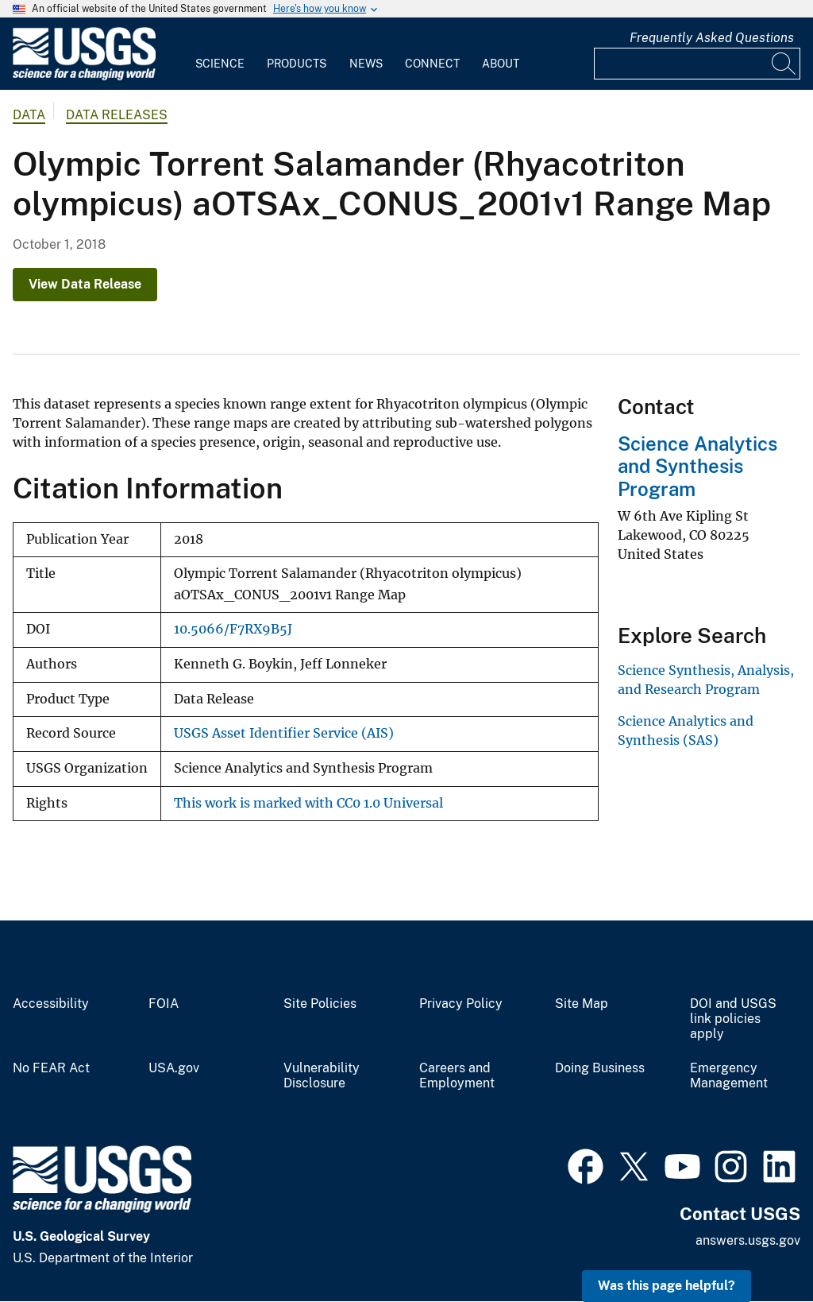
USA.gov (173, 1068)
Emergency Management (729, 1076)
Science (220, 63)
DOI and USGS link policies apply (733, 1019)
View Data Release (85, 284)
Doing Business (600, 1068)
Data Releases (117, 114)
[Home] (84, 76)
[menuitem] (220, 54)
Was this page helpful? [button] (666, 1285)
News (366, 63)
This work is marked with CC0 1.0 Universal (308, 803)
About (500, 63)
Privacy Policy (461, 1004)
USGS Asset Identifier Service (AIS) (284, 733)
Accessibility (51, 1004)
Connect (432, 63)
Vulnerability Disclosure (321, 1076)
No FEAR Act (51, 1068)
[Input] (697, 63)
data (29, 114)
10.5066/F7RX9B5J (233, 629)
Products (296, 63)
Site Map (581, 1004)
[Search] (784, 63)
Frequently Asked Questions (712, 37)
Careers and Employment (457, 1076)
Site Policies (319, 1004)
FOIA (163, 1004)
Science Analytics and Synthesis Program (697, 466)
